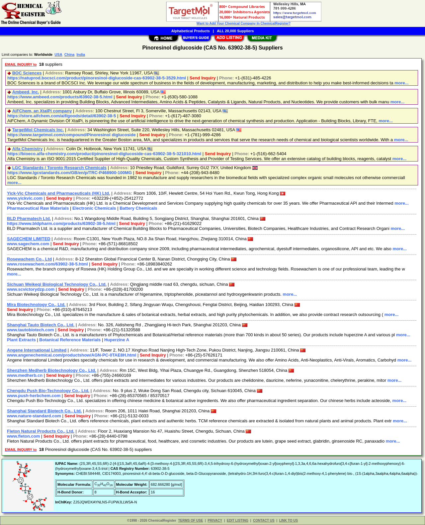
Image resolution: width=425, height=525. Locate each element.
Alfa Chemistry (27, 148)
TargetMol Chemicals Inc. (38, 129)
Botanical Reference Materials (70, 339)
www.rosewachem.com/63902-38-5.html (47, 264)
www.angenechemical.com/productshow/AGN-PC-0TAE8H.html (71, 355)
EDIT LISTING (237, 520)
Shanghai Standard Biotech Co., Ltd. (44, 410)
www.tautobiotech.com (30, 329)
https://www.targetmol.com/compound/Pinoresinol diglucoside (71, 134)
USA (58, 54)
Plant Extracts (21, 339)
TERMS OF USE (190, 520)
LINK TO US (288, 520)
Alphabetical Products (190, 31)
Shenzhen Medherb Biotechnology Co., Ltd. (51, 370)
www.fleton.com (23, 436)
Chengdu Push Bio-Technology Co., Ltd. (48, 390)
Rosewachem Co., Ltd (29, 259)
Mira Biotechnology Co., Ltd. (36, 304)
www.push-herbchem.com (33, 395)
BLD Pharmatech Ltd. (29, 218)
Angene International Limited (36, 350)
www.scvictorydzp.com (30, 289)
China (69, 54)
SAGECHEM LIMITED (28, 238)
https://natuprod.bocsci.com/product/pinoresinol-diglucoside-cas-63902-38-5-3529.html (96, 77)
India (80, 54)
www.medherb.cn (24, 375)
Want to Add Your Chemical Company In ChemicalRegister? (244, 23)
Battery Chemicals (138, 208)
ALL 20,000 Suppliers (235, 31)
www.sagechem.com (28, 243)
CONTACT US (264, 520)
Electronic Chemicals (94, 208)
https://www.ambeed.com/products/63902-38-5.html (60, 96)
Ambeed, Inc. (25, 91)
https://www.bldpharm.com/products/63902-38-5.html (61, 223)
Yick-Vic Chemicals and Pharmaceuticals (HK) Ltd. (58, 193)
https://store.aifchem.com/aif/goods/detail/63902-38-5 (61, 115)
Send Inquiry (203, 77)
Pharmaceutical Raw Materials (38, 208)
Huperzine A (116, 339)
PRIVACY (215, 520)
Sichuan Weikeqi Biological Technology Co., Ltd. (57, 284)
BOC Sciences (27, 72)
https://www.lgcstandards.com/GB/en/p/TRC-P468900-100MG (69, 172)
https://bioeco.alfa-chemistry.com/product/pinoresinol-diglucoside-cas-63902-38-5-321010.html (104, 153)
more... (401, 82)
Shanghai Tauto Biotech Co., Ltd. (40, 324)
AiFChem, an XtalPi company (42, 110)
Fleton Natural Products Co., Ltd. (40, 431)
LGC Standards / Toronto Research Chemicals (59, 167)
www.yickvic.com (24, 198)
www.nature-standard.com (34, 415)
